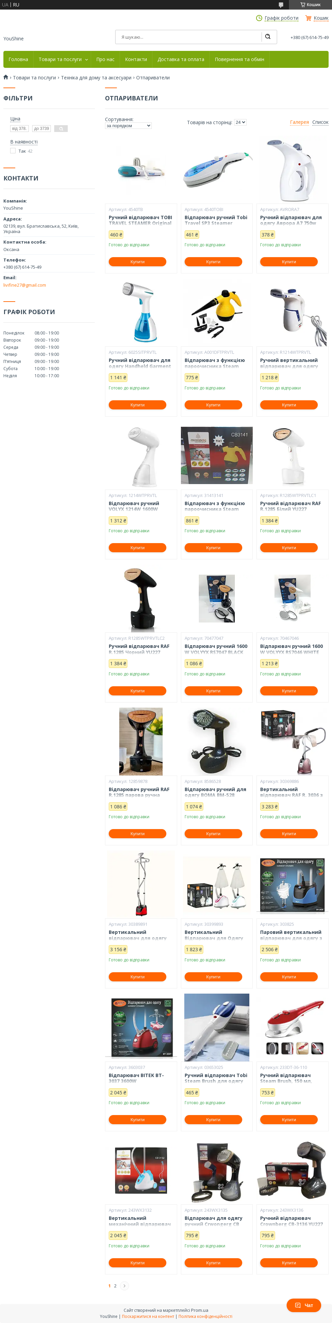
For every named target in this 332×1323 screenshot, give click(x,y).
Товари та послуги (60, 59)
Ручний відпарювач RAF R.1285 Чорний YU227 (139, 649)
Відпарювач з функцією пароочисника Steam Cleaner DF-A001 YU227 (215, 366)
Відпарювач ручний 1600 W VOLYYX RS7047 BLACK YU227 (216, 652)
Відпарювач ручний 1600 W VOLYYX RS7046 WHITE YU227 (291, 652)
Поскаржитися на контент (148, 1316)
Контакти (136, 59)
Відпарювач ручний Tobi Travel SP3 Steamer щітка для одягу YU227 (216, 223)
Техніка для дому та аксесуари (96, 78)
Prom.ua (199, 1310)
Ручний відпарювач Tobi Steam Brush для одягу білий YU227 (216, 1081)
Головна (18, 59)
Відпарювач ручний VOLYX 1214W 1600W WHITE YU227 (134, 509)
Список (320, 122)
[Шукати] (268, 37)
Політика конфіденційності (205, 1316)
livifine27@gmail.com (24, 285)
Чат (304, 1305)
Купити (137, 261)
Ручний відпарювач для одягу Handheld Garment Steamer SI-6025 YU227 (140, 366)
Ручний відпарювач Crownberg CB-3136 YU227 (291, 1221)
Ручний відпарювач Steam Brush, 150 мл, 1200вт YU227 (286, 1081)
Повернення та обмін (239, 59)
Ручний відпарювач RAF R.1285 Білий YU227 (290, 506)
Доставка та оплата (181, 59)
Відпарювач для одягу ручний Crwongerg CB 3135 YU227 (214, 1224)
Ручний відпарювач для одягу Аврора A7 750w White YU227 (291, 223)
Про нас (105, 59)
